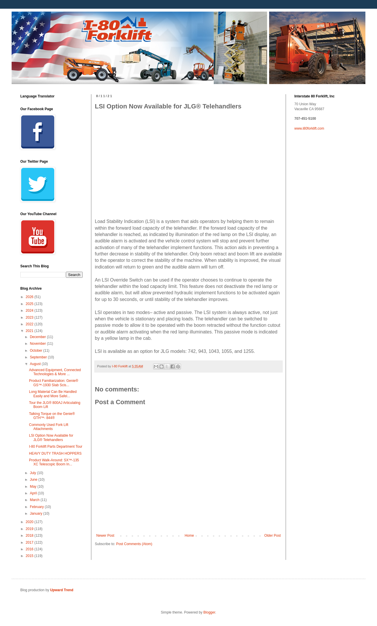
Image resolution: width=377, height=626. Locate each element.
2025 (30, 304)
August (36, 364)
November (38, 344)
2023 (30, 317)
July (33, 473)
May (33, 487)
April (34, 493)
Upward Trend (61, 590)
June (34, 480)
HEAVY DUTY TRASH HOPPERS (55, 453)
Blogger (209, 612)
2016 (30, 549)
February (37, 507)
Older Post (272, 536)
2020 (30, 522)
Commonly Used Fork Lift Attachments (48, 427)
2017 (30, 542)
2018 (30, 536)
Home (189, 536)
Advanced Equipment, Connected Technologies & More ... (55, 372)
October (36, 351)
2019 (30, 529)
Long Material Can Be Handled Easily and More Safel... (53, 394)
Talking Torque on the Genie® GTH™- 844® (52, 416)
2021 (30, 331)
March (35, 500)
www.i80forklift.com (309, 128)
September (39, 357)
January (36, 513)
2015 (30, 556)
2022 (30, 324)
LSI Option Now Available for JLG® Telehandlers (51, 437)
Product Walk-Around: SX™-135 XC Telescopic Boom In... (54, 462)
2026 (30, 297)
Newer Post (105, 536)
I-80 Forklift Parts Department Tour (55, 446)
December (38, 337)
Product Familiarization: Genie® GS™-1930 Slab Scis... (53, 383)
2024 (30, 311)
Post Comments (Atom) (134, 544)
